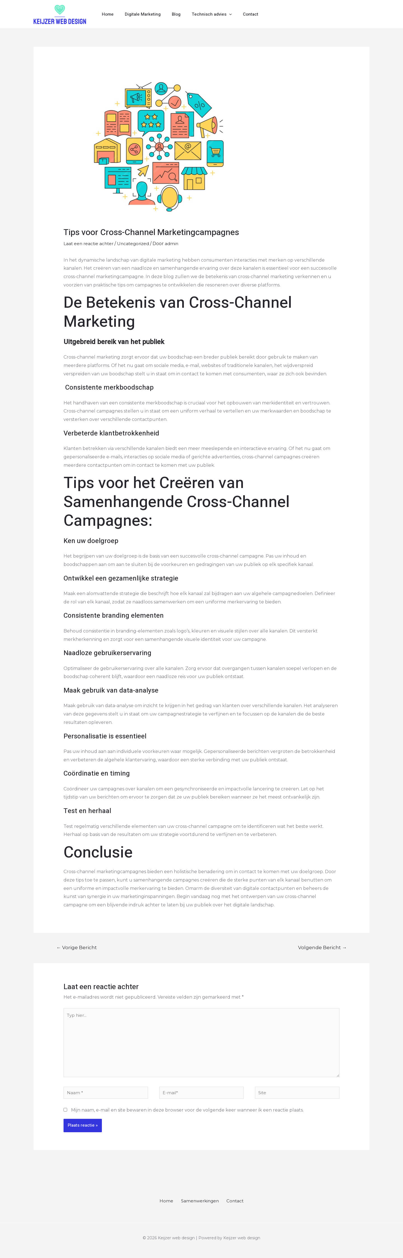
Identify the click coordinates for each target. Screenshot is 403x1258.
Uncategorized (136, 243)
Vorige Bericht (76, 947)
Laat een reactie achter (89, 243)
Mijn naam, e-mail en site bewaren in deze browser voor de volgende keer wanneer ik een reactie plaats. (187, 1115)
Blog (169, 14)
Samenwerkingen (199, 1206)
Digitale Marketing (138, 14)
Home (106, 14)
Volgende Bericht (322, 947)
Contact (238, 14)
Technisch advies (202, 14)
